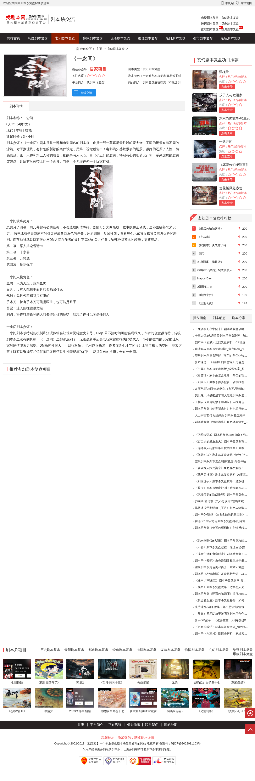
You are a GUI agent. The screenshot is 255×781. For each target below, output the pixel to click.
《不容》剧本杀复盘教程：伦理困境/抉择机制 (224, 547)
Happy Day (204, 278)
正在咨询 (115, 724)
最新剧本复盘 (230, 38)
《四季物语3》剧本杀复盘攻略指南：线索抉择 (225, 434)
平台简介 (96, 724)
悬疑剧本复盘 (209, 17)
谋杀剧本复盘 (230, 23)
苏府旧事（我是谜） (210, 261)
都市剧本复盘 (203, 38)
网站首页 (13, 38)
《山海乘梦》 (206, 295)
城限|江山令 (205, 286)
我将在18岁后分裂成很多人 (215, 270)
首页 (81, 724)
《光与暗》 (204, 237)
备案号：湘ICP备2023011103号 (180, 743)
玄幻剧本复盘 (230, 17)
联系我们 (151, 724)
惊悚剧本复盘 (209, 23)
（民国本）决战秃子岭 (211, 245)
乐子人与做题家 (230, 95)
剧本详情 (16, 106)
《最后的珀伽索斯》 (210, 228)
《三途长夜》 (206, 303)
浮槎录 (224, 72)
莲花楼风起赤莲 (230, 188)
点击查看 (227, 86)
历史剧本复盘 (17, 48)
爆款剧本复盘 (44, 48)
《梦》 (201, 253)
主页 (99, 48)
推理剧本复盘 (209, 29)
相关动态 (133, 724)
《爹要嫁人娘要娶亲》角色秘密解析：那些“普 (224, 468)
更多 (65, 48)
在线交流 (86, 92)
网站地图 (170, 724)
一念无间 (225, 141)
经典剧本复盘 (230, 29)
